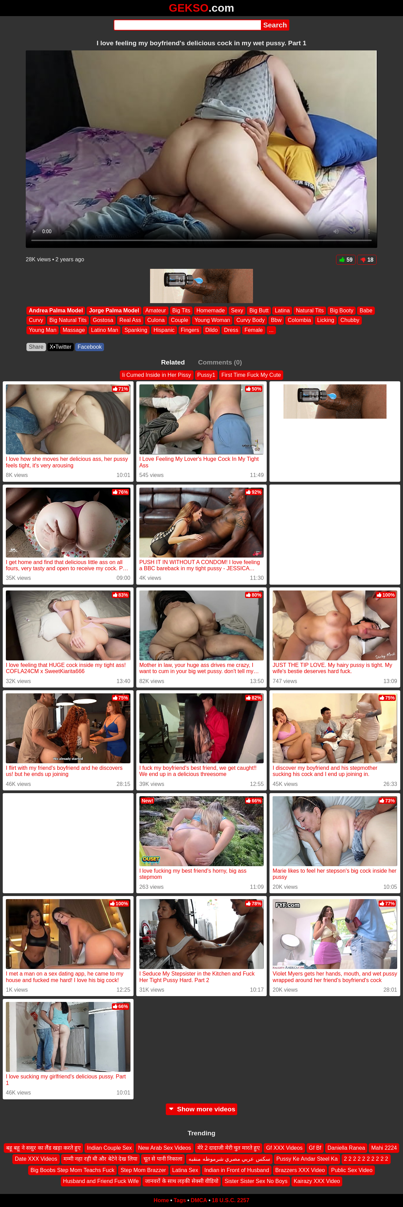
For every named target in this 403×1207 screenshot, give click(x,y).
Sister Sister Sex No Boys (255, 1181)
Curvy (36, 320)
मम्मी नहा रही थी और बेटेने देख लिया (100, 1159)
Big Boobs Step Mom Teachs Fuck (72, 1170)
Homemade (210, 310)
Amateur (155, 310)
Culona (156, 320)
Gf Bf (315, 1148)
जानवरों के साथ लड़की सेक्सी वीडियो (181, 1181)
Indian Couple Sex (109, 1148)
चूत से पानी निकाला (162, 1159)
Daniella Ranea (346, 1148)
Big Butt (258, 310)
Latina (282, 310)
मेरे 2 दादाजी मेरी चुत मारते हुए (228, 1148)
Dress (231, 330)
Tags (180, 1200)
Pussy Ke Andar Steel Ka (307, 1159)
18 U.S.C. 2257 (230, 1200)
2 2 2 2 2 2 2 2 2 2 (366, 1159)
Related (173, 362)
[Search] (187, 25)
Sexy (237, 310)
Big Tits (181, 310)
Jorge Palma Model (114, 310)
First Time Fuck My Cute (251, 375)
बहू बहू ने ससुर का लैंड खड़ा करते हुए (43, 1148)
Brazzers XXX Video (300, 1170)
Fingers (190, 330)
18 (366, 260)
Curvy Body (250, 320)
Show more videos (201, 1109)
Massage (73, 330)
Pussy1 (206, 375)
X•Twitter (60, 347)
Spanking (135, 330)
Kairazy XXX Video (317, 1181)
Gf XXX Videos (284, 1148)
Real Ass (130, 320)
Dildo (211, 330)
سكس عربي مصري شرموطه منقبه (229, 1159)
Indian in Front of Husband (236, 1170)
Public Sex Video (351, 1170)
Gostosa (103, 320)
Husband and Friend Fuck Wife (101, 1181)
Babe (365, 310)
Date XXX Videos (36, 1159)
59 (346, 260)
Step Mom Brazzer (143, 1170)
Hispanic (163, 330)
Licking (325, 320)
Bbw (276, 320)
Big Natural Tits (68, 320)
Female (253, 330)
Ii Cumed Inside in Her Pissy (156, 375)
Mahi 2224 (384, 1148)
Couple (179, 320)
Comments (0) (220, 362)
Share (36, 347)
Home (161, 1200)
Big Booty (341, 310)
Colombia (299, 320)
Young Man (42, 330)
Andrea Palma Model (56, 310)
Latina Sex (185, 1170)
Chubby (350, 320)
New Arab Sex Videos (164, 1148)
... (271, 330)
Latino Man (104, 330)
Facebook (90, 347)
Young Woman (212, 320)
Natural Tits (310, 310)
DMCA (199, 1200)
